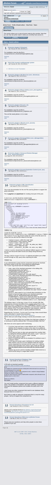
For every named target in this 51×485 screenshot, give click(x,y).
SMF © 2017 (24, 431)
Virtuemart (23, 47)
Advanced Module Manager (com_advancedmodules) (23, 153)
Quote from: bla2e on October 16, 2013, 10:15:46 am (17, 365)
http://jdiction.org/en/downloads (32, 409)
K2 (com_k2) (24, 105)
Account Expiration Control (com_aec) (32, 169)
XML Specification (28, 184)
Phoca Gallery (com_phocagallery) (31, 90)
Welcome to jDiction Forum (31, 417)
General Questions (15, 359)
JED (5, 58)
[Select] (9, 202)
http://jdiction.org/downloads (11, 18)
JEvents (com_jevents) (27, 123)
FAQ (9, 62)
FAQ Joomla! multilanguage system (23, 62)
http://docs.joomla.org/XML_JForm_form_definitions (19, 315)
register (14, 10)
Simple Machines (32, 431)
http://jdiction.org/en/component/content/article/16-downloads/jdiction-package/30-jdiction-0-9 (22, 411)
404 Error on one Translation (16, 69)
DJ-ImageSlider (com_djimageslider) (31, 138)
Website (6, 56)
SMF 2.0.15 (17, 431)
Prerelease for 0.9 (28, 405)
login (9, 10)
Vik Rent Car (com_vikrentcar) (29, 75)
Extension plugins (13, 47)
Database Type (27, 359)
